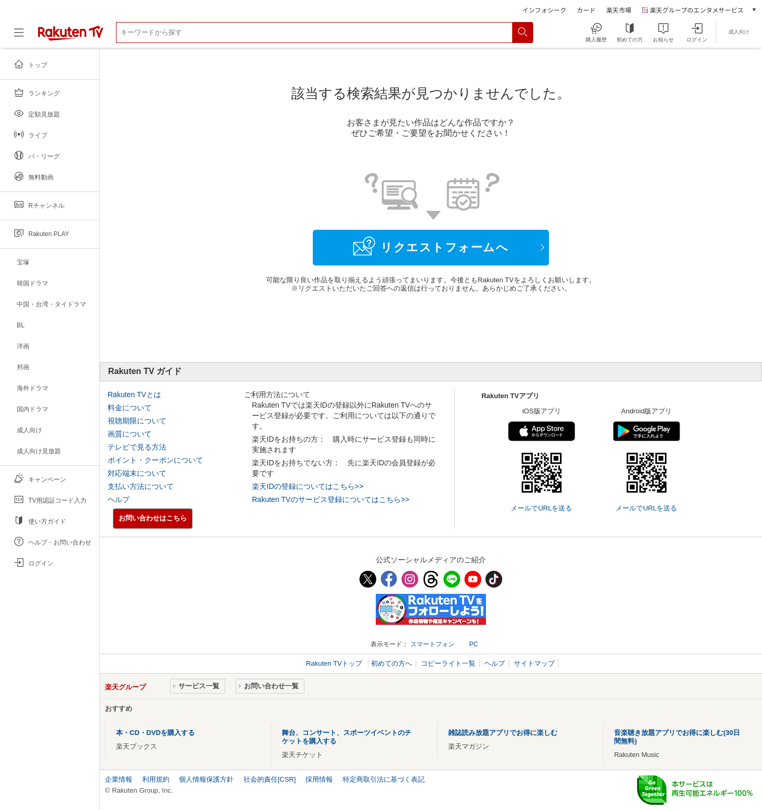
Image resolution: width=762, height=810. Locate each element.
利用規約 (156, 779)
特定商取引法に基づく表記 (384, 779)
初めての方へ (391, 663)
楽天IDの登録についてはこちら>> (307, 486)
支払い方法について (141, 486)
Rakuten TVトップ (335, 663)
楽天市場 (618, 9)
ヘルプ (119, 499)
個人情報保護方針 (206, 779)
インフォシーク (544, 9)
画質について (130, 434)
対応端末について (137, 473)
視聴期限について (137, 421)
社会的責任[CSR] (270, 779)
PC (473, 644)
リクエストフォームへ (431, 246)
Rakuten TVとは (134, 394)
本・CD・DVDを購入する (155, 733)
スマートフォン (432, 644)
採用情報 (319, 779)
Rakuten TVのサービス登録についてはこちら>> (330, 499)
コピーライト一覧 (448, 663)
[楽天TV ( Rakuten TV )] (70, 36)
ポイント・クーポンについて (155, 460)
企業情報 (118, 779)
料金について (130, 407)
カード (586, 9)
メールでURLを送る (541, 508)
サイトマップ (534, 663)
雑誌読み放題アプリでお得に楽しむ (502, 733)
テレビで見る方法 (137, 447)
